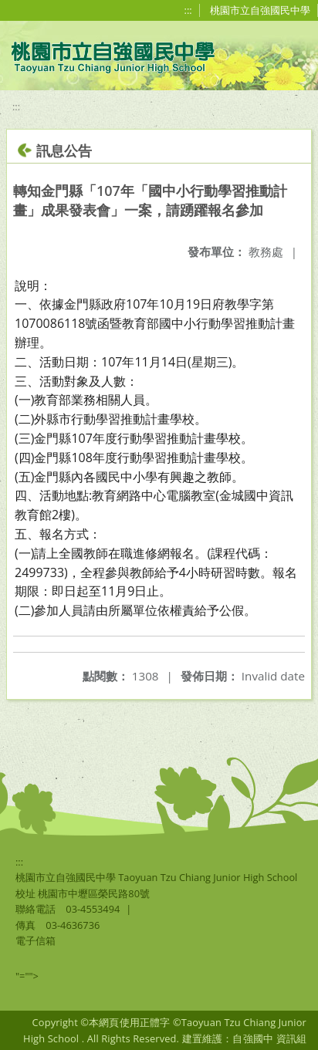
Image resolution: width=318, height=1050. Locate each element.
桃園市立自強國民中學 (260, 10)
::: (188, 10)
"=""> (27, 976)
